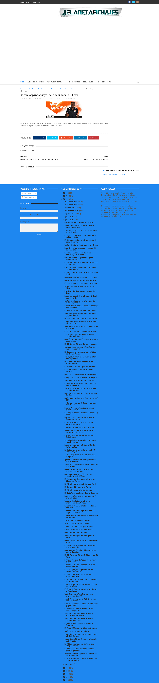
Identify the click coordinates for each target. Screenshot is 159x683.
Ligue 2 (58, 89)
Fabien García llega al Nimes (77, 514)
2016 (65, 192)
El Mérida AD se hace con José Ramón (80, 304)
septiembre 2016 (72, 204)
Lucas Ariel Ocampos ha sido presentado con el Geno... (81, 459)
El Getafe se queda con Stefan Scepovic (81, 486)
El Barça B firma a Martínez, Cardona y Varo (81, 407)
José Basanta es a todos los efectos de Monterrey (81, 321)
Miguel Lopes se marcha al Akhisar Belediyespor (79, 430)
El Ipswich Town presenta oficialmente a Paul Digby (80, 583)
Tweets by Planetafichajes (114, 93)
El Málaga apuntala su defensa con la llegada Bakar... (80, 638)
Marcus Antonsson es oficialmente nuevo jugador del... (81, 598)
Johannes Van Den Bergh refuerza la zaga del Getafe (79, 505)
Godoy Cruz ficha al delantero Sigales (80, 371)
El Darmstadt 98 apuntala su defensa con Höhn (80, 500)
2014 (65, 664)
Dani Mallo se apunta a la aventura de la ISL (80, 388)
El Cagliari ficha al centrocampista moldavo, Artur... (80, 229)
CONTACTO (36, 2)
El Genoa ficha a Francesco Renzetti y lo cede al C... (80, 257)
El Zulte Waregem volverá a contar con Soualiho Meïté (80, 653)
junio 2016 (70, 213)
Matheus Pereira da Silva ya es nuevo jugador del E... (80, 554)
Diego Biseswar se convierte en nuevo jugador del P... (80, 262)
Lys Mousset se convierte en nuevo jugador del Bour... (79, 329)
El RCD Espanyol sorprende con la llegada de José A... (78, 564)
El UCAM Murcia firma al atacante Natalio (78, 364)
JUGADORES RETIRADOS (35, 82)
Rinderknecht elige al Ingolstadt (78, 523)
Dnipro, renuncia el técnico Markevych (80, 312)
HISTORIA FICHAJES (105, 82)
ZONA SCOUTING (89, 82)
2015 (65, 661)
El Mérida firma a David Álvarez (78, 483)
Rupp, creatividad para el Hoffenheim (80, 368)
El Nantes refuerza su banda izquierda (80, 277)
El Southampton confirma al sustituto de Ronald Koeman (80, 346)
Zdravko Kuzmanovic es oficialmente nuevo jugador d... (79, 341)
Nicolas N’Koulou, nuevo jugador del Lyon (80, 285)
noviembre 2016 (71, 198)
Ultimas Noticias (71, 89)
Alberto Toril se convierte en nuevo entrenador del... (80, 559)
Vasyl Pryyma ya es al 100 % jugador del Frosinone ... (80, 593)
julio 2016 (70, 210)
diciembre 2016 (71, 195)
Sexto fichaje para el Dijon (76, 517)
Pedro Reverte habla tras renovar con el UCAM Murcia (80, 628)
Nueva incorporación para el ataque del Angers (81, 535)
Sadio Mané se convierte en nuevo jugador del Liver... (78, 613)
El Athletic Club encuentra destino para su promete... (79, 643)
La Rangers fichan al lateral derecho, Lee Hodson (80, 397)
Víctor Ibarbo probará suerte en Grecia (81, 238)
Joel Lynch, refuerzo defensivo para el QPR (81, 392)
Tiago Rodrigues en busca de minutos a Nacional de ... (80, 316)
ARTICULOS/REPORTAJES (55, 82)
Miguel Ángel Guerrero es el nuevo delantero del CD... (79, 412)
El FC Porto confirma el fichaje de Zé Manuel (81, 549)
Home (22, 82)
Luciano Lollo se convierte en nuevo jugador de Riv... (80, 383)
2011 (65, 673)
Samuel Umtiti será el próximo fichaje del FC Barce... (81, 300)
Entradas (26, 187)
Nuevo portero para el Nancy (76, 526)
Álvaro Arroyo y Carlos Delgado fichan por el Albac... (80, 579)
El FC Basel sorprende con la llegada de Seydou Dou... (80, 574)
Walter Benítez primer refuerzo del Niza (79, 281)
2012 (65, 670)
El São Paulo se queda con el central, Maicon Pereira (80, 378)
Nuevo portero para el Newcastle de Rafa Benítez (79, 439)
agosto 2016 (70, 207)
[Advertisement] (36, 42)
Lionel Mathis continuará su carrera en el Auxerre (81, 510)
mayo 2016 (69, 657)
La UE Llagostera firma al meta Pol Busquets (79, 449)
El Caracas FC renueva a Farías (77, 480)
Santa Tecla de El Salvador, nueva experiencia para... (79, 220)
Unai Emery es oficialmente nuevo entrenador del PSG (78, 588)
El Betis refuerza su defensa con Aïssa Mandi (81, 267)
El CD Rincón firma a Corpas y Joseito (80, 337)
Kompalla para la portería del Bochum (80, 270)
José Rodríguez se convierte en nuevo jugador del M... (80, 308)
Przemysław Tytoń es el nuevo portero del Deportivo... (80, 351)
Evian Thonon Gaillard (36, 89)
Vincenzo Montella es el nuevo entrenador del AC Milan (77, 495)
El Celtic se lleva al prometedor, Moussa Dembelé (79, 569)
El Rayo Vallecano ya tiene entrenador (80, 621)
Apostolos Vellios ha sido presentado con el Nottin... (80, 454)
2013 (65, 667)
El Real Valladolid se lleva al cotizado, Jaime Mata (77, 247)
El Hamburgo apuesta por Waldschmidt (80, 360)
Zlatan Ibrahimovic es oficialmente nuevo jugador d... (79, 295)
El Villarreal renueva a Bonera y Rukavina (78, 618)
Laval (50, 89)
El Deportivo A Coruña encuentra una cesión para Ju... (79, 540)
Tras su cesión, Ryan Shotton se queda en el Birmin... (80, 225)
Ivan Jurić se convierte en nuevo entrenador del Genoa (78, 608)
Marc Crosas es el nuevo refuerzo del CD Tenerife (80, 242)
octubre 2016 (70, 201)
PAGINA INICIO (25, 2)
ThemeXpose (33, 680)
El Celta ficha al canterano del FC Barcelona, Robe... (79, 444)
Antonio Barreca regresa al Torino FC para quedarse (80, 648)
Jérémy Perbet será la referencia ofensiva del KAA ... (78, 425)
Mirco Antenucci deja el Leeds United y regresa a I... (81, 290)
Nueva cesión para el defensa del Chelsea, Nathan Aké (78, 464)
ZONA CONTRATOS (74, 82)
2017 (65, 189)
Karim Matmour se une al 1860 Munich (80, 274)
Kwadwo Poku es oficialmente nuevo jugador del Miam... (79, 402)
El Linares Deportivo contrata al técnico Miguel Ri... (78, 417)
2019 (65, 186)
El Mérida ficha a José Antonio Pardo (80, 477)
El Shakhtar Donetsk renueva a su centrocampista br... (78, 603)
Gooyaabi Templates (59, 680)
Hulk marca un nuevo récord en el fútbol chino (78, 356)
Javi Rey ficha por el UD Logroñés (79, 374)
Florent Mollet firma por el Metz (78, 520)
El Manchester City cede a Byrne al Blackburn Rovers (79, 473)
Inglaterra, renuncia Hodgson (76, 624)
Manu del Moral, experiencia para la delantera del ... (79, 252)
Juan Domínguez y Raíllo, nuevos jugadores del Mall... (78, 469)
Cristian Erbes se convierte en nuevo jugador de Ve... (80, 434)
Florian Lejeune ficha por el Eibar (79, 421)
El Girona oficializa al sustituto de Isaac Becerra (80, 234)
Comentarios (28, 190)
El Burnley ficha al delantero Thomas (80, 325)
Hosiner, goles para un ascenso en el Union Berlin (80, 490)
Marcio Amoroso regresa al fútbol (78, 216)
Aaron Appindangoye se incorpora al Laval (79, 530)
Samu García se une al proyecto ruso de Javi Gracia (81, 333)
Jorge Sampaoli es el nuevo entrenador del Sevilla (80, 633)
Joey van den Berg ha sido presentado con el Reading (80, 544)
